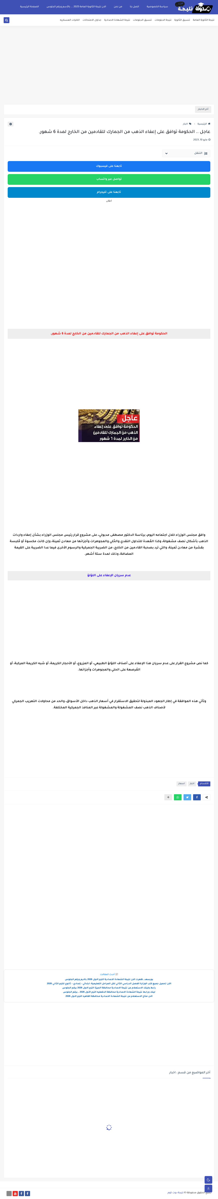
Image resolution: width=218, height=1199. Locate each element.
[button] (197, 797)
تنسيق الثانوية (182, 20)
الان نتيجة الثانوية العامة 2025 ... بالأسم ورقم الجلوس (76, 7)
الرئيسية (204, 124)
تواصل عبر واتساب (109, 179)
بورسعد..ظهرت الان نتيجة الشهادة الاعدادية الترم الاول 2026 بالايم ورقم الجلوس (109, 979)
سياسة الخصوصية (157, 7)
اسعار (181, 784)
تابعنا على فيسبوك (109, 166)
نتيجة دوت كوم (176, 1193)
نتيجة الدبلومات (163, 20)
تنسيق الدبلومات (142, 20)
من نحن (118, 7)
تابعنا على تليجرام (109, 192)
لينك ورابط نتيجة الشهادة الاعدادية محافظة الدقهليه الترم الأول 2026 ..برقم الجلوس (109, 992)
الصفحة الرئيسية (29, 7)
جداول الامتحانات (92, 20)
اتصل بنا (134, 7)
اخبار (187, 124)
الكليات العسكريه (70, 20)
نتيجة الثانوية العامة (203, 20)
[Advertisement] (109, 74)
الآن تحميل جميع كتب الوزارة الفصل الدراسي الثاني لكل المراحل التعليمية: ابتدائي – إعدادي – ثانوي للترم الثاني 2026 (109, 984)
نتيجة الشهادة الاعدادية (117, 20)
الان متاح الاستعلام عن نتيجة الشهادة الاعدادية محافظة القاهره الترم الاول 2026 (109, 996)
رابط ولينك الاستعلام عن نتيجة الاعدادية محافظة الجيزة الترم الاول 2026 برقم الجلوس (109, 988)
